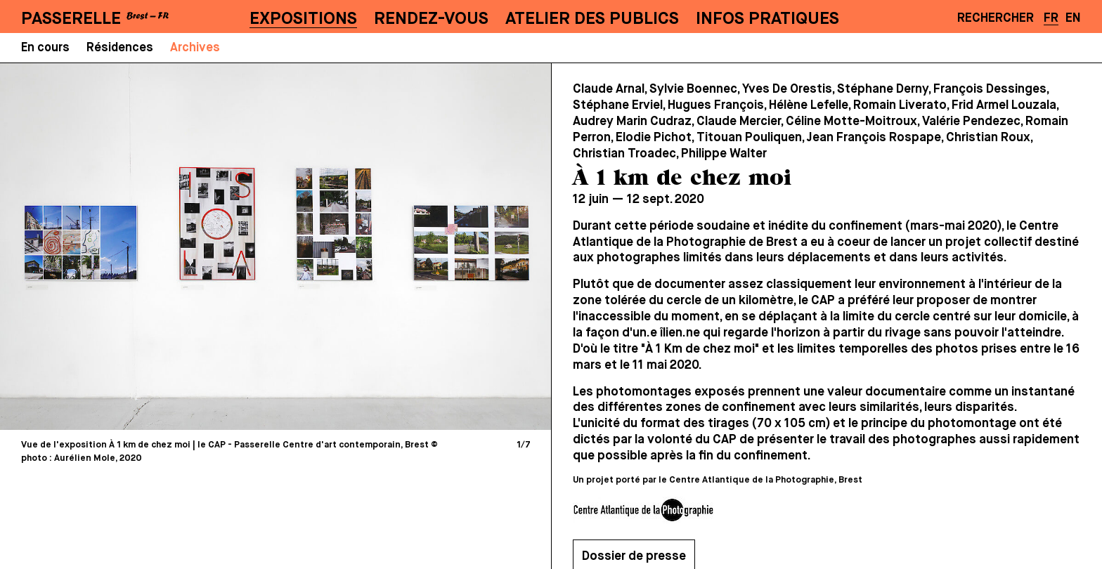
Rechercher (995, 18)
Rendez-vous (431, 19)
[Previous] (145, 246)
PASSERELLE (71, 19)
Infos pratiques (767, 19)
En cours (45, 48)
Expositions (303, 19)
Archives (195, 48)
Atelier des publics (592, 19)
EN (1073, 18)
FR (1051, 18)
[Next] (406, 246)
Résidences (119, 48)
